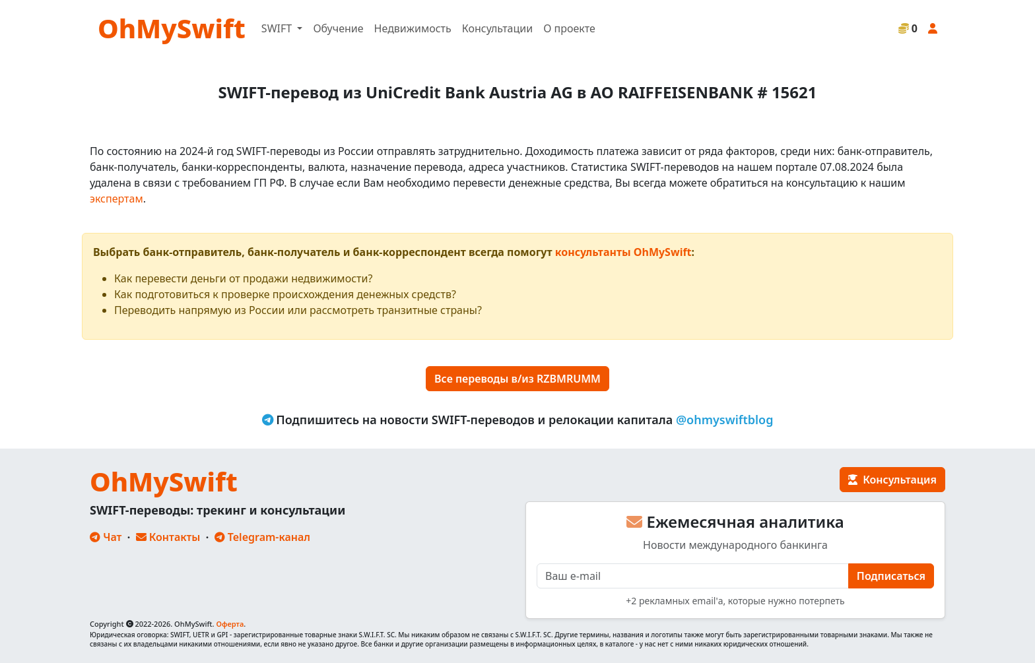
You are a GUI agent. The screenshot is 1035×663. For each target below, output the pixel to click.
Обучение (338, 28)
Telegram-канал (262, 537)
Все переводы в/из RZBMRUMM (517, 378)
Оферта (230, 624)
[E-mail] (693, 575)
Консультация (892, 479)
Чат (105, 537)
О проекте (569, 28)
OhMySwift (172, 28)
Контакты (168, 537)
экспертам (116, 198)
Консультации (497, 28)
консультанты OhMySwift (623, 252)
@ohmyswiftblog (725, 419)
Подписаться (891, 576)
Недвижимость (412, 28)
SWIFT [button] (277, 28)
